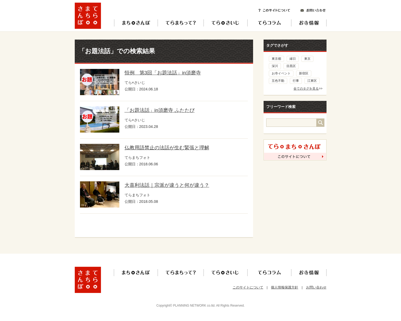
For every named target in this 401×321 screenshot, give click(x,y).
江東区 (312, 81)
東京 (307, 59)
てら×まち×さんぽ (136, 23)
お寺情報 (313, 23)
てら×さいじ (225, 23)
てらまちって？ (181, 23)
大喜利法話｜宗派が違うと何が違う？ (167, 185)
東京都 (276, 59)
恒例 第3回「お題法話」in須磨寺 (163, 72)
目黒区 (291, 66)
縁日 (293, 59)
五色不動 (278, 81)
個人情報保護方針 (284, 287)
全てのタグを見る (306, 88)
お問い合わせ (313, 10)
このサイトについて (274, 10)
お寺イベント (281, 73)
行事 (296, 81)
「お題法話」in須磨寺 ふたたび (160, 110)
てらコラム (265, 23)
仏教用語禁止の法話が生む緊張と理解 (167, 147)
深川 (275, 66)
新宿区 (303, 73)
